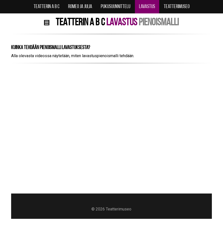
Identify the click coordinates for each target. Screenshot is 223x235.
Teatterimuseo (177, 6)
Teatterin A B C (46, 6)
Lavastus (147, 6)
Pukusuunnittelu (115, 6)
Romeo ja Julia (80, 6)
